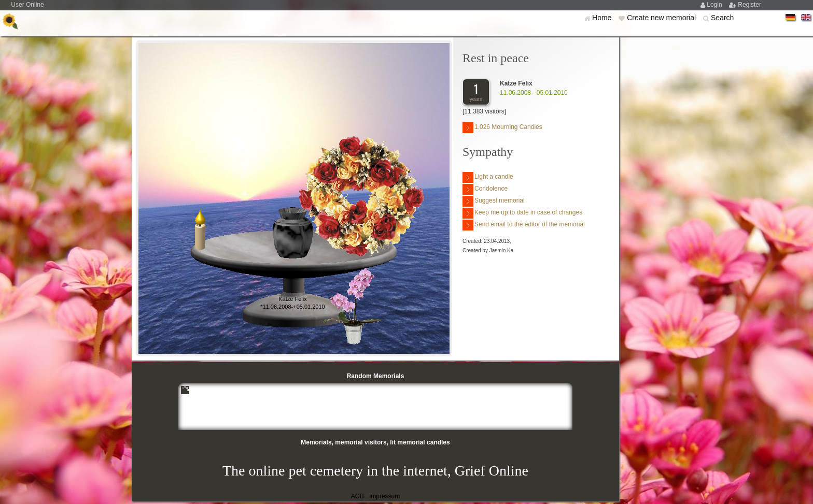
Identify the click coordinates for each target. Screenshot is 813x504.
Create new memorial (662, 17)
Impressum (384, 496)
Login (715, 4)
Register (749, 4)
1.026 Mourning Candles (502, 127)
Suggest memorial (493, 201)
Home (602, 17)
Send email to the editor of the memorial (523, 225)
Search (722, 17)
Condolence (485, 189)
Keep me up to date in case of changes (522, 213)
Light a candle (487, 177)
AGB (357, 496)
